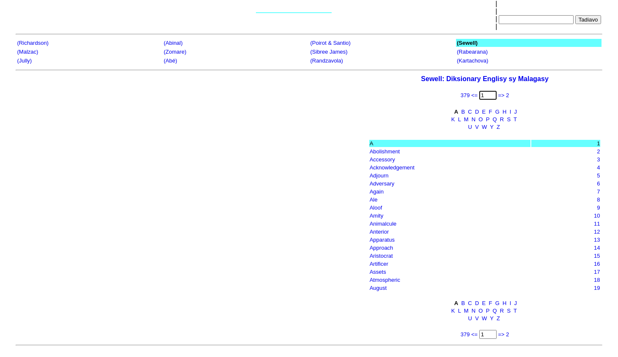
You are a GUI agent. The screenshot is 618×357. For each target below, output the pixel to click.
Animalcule (383, 224)
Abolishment (385, 151)
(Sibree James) (329, 52)
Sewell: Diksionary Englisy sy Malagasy (484, 78)
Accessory (382, 159)
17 (597, 272)
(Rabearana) (472, 52)
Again (377, 191)
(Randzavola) (326, 60)
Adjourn (379, 175)
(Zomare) (175, 52)
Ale (374, 199)
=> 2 (503, 95)
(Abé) (170, 60)
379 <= (469, 95)
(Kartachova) (472, 60)
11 (597, 224)
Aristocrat (381, 256)
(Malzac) (27, 52)
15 (597, 256)
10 (597, 216)
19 (597, 288)
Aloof (376, 207)
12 (597, 232)
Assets (378, 272)
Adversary (382, 183)
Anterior (379, 232)
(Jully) (24, 60)
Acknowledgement (392, 167)
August (378, 288)
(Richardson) (33, 43)
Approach (381, 248)
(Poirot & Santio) (330, 43)
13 (597, 240)
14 (597, 248)
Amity (377, 216)
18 (597, 280)
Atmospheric (385, 280)
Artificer (379, 264)
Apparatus (382, 240)
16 (597, 264)
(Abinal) (173, 43)
